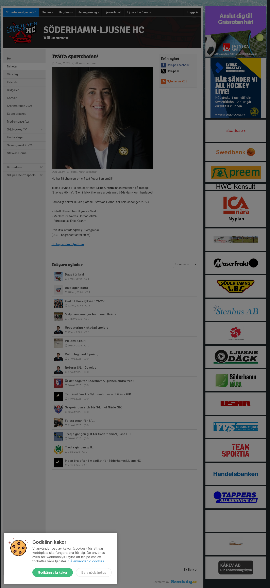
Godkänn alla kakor (52, 572)
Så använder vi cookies (86, 561)
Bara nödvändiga (93, 572)
